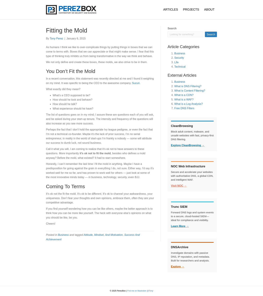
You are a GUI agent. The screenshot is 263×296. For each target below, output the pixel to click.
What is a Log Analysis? (188, 103)
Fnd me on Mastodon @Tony (140, 291)
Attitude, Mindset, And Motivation (103, 234)
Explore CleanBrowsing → (187, 145)
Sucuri (136, 83)
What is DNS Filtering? (187, 86)
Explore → (177, 266)
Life (176, 62)
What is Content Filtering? (189, 90)
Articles (170, 9)
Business (63, 234)
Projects (191, 9)
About (209, 9)
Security (179, 57)
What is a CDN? (184, 95)
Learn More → (180, 226)
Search (172, 28)
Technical (180, 66)
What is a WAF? (184, 99)
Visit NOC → (179, 185)
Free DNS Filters (184, 108)
